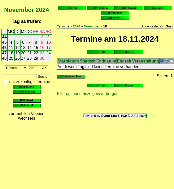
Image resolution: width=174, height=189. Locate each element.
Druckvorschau (71, 76)
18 (11, 53)
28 (29, 58)
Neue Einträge (26, 91)
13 (23, 47)
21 (29, 53)
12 (17, 47)
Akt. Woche (100, 7)
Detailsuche (26, 86)
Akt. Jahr (157, 7)
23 (42, 53)
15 (36, 47)
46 (4, 47)
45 (4, 42)
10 (48, 42)
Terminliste (115, 12)
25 (11, 58)
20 (23, 53)
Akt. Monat (129, 7)
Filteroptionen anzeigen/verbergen (88, 93)
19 (17, 53)
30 (42, 58)
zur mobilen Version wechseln (27, 116)
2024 (42, 9)
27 (23, 58)
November (19, 9)
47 (4, 53)
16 (42, 47)
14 (29, 47)
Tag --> (129, 51)
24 (48, 53)
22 (36, 53)
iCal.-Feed (26, 105)
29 (36, 58)
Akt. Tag (72, 7)
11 (11, 47)
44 (4, 37)
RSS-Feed (26, 100)
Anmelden (114, 17)
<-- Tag (100, 51)
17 (48, 47)
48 (4, 58)
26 (17, 58)
